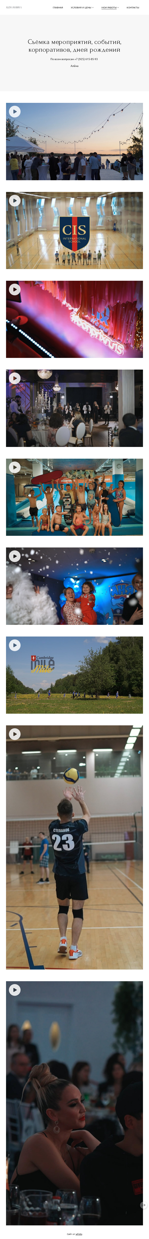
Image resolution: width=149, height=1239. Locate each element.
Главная (58, 7)
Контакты (133, 7)
